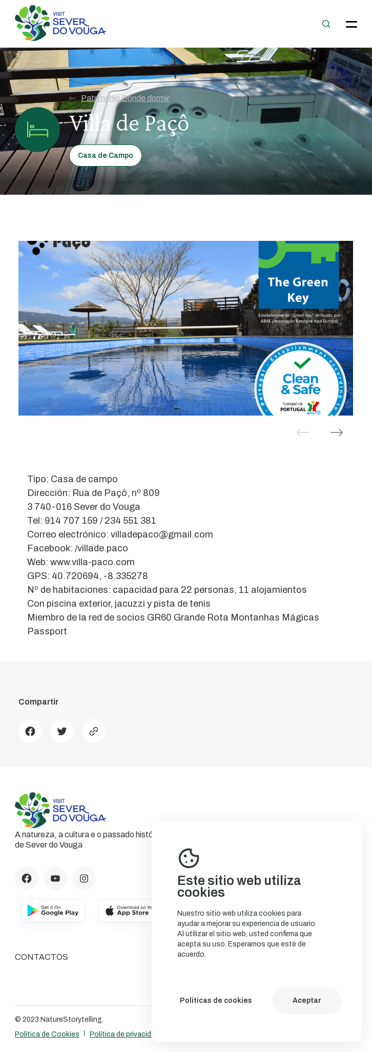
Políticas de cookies (216, 1000)
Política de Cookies (47, 1034)
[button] (337, 432)
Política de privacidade (126, 1034)
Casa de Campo (105, 155)
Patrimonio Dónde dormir (119, 98)
